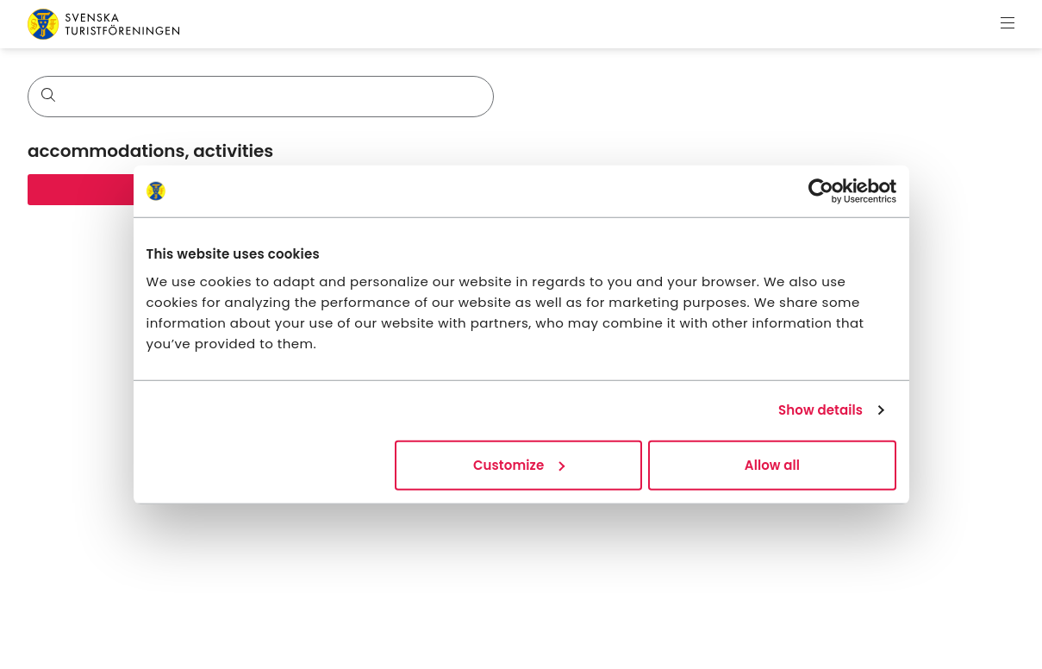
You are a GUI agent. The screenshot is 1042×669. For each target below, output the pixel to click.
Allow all (772, 464)
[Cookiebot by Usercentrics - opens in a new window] (821, 191)
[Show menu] (1007, 24)
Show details (820, 410)
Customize (519, 464)
